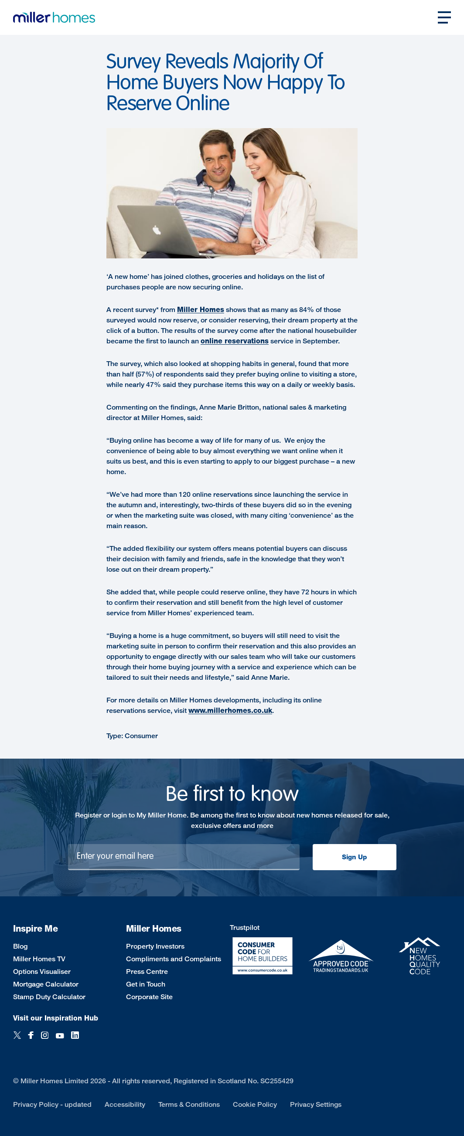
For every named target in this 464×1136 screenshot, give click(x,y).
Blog (20, 946)
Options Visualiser (42, 971)
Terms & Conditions (189, 1104)
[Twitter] (17, 1040)
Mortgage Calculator (45, 984)
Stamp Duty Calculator (49, 997)
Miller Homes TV (39, 959)
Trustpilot (244, 927)
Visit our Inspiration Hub (55, 1018)
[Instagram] (45, 1040)
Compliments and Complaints (173, 959)
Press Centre (147, 971)
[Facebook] (31, 1040)
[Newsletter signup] (184, 857)
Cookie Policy (255, 1104)
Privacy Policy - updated (52, 1104)
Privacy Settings (315, 1104)
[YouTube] (59, 1040)
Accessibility (125, 1104)
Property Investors (155, 946)
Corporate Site (149, 997)
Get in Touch (145, 984)
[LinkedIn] (75, 1040)
